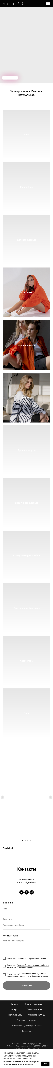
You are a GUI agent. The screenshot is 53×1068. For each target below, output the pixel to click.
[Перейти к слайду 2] (25, 840)
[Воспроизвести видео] (27, 797)
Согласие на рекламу (26, 1020)
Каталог (14, 1004)
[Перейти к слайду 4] (30, 840)
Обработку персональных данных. (33, 958)
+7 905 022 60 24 (26, 879)
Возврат (15, 1009)
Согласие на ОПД (36, 1015)
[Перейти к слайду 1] (22, 840)
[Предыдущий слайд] (2, 797)
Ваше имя (8, 902)
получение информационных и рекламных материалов (26, 974)
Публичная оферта (33, 1009)
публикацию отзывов (39, 976)
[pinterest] (26, 892)
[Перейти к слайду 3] (27, 840)
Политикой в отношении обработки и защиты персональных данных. (28, 966)
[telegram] (32, 892)
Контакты (26, 1031)
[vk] (21, 892)
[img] (10, 78)
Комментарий (10, 935)
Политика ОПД (15, 1015)
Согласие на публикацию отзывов (26, 1025)
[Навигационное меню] (48, 3)
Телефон (7, 919)
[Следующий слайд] (50, 797)
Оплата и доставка (33, 1004)
